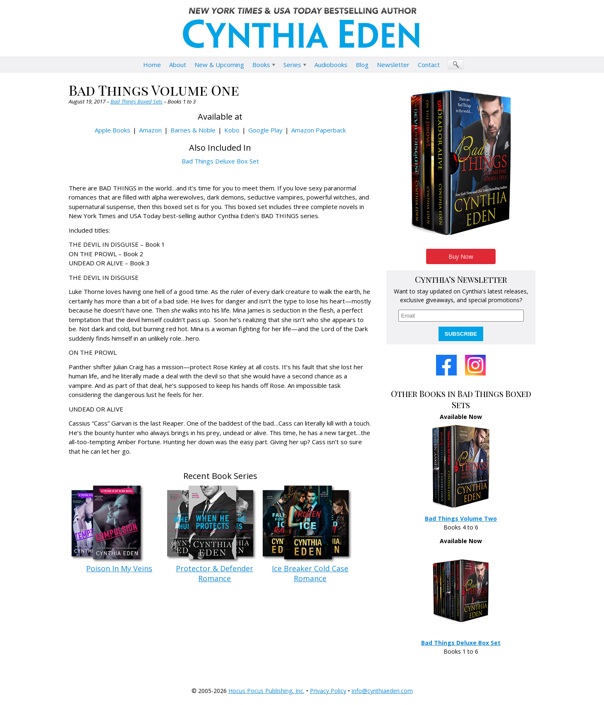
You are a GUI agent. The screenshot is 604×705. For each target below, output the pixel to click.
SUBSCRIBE (461, 334)
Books (261, 64)
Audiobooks (331, 64)
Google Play (265, 130)
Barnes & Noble (193, 130)
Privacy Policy (328, 691)
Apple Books (112, 130)
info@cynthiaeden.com (382, 691)
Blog (362, 64)
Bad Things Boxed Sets (136, 101)
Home (152, 64)
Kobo (232, 130)
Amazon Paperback (318, 130)
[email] (461, 316)
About (177, 64)
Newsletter (393, 64)
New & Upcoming (219, 64)
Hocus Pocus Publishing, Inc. (266, 691)
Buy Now (460, 256)
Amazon (150, 130)
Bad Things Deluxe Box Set (220, 161)
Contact (429, 64)
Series (292, 64)
